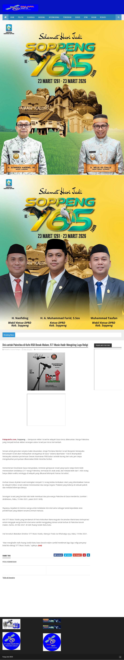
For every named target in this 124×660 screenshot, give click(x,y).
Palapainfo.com (9, 439)
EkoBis (77, 17)
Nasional (41, 17)
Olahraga (31, 17)
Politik (20, 17)
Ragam (93, 17)
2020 (11, 657)
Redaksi (103, 17)
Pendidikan (67, 17)
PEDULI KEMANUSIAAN (44, 349)
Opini (86, 17)
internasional (54, 17)
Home (12, 17)
